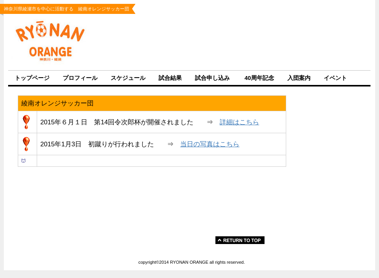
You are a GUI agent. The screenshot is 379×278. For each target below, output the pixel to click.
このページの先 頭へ (222, 240)
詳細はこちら (239, 122)
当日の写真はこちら (209, 144)
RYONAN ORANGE (56, 42)
